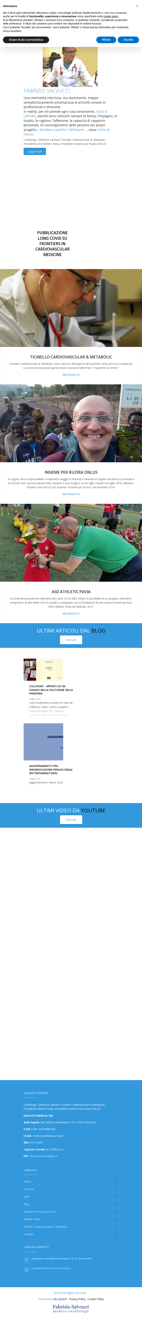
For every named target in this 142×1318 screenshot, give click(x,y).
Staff (26, 1196)
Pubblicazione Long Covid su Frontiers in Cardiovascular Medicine (52, 243)
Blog (26, 1204)
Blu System (60, 1299)
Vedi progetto (71, 374)
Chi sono (29, 1189)
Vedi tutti (71, 640)
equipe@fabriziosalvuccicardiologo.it (51, 1268)
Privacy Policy (77, 1299)
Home (27, 1181)
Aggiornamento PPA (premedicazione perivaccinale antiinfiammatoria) (51, 769)
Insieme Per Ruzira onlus (71, 472)
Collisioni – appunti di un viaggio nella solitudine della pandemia (51, 689)
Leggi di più (35, 151)
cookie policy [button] (111, 16)
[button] (137, 6)
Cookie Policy (96, 1299)
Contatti (28, 1234)
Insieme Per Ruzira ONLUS (40, 1211)
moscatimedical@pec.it (44, 1156)
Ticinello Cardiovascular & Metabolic (71, 357)
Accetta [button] (128, 39)
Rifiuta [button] (106, 39)
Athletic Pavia (32, 1219)
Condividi (29, 159)
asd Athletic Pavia (71, 591)
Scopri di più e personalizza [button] (26, 39)
